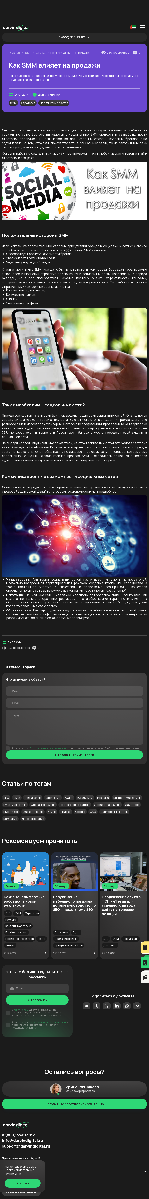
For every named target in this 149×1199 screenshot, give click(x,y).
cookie (31, 1166)
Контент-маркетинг (127, 776)
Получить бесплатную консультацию (74, 1082)
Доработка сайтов (107, 783)
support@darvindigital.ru (26, 1124)
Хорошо (23, 1183)
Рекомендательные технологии (19, 1171)
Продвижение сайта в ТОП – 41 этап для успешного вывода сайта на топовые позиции (121, 883)
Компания (10, 797)
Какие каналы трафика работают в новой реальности (24, 879)
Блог (28, 31)
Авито (52, 790)
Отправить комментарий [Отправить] (74, 733)
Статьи (41, 31)
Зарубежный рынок (114, 790)
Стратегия (28, 81)
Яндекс (66, 790)
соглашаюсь (21, 988)
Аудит (69, 776)
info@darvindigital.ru (22, 1118)
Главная (14, 31)
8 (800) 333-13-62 (71, 15)
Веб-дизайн (33, 776)
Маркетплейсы (33, 790)
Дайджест (132, 783)
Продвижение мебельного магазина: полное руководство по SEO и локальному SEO (74, 881)
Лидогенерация (33, 797)
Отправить (37, 978)
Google (80, 790)
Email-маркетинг (14, 783)
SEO (6, 776)
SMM (13, 81)
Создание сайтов (43, 783)
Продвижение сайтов (54, 81)
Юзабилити (85, 776)
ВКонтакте (10, 790)
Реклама (103, 776)
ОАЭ (93, 790)
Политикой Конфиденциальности (48, 726)
